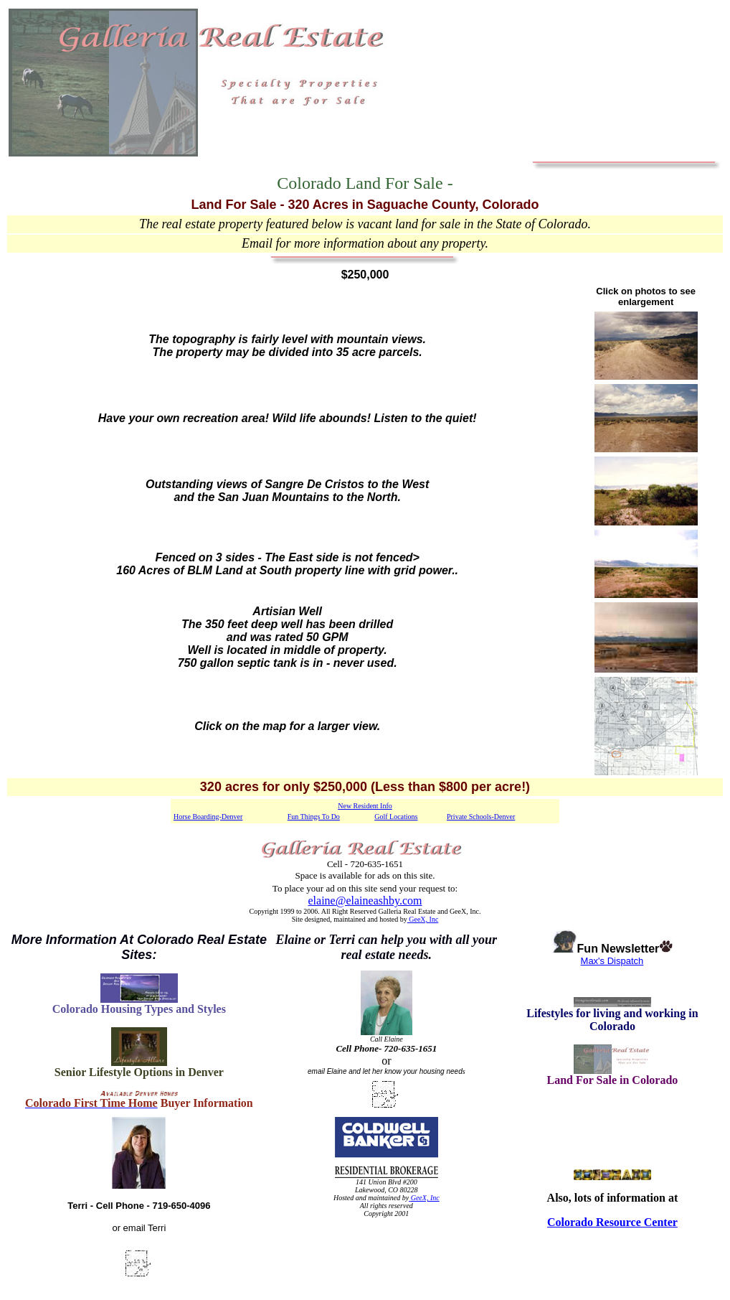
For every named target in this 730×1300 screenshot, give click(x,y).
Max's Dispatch (613, 960)
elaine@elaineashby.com (365, 900)
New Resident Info (365, 806)
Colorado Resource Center (612, 1222)
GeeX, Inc (423, 919)
